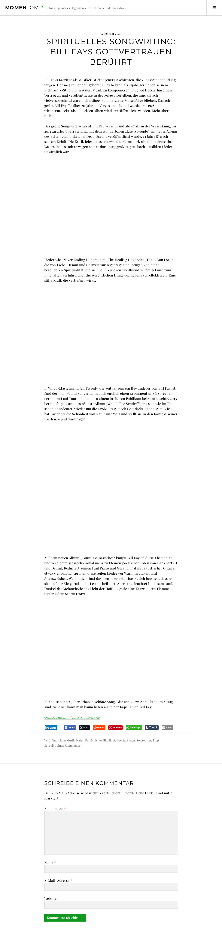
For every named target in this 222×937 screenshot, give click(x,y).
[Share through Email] (167, 712)
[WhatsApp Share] (134, 712)
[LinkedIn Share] (51, 712)
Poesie (121, 725)
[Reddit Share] (99, 712)
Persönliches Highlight (100, 725)
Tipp (156, 725)
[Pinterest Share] (115, 712)
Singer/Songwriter (139, 725)
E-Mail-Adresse (58, 864)
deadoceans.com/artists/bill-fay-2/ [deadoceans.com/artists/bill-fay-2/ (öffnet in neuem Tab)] (72, 701)
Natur (80, 725)
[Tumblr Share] (152, 712)
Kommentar (55, 793)
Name (50, 846)
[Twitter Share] (84, 712)
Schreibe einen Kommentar (62, 730)
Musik (71, 725)
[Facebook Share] (70, 712)
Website (50, 882)
